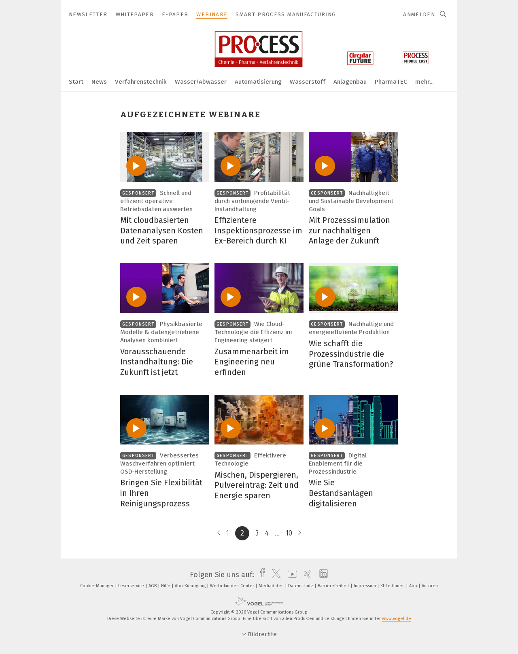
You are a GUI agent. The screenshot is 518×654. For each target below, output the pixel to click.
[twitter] (274, 574)
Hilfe (166, 585)
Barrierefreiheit (334, 585)
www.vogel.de (396, 618)
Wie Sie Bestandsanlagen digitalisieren (341, 493)
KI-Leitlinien (393, 585)
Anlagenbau (350, 81)
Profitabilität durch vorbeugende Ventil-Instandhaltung (252, 201)
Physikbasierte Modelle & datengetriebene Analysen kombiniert (161, 332)
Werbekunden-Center (232, 585)
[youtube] (290, 574)
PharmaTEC (391, 81)
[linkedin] (321, 574)
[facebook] (260, 574)
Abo (413, 585)
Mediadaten (272, 585)
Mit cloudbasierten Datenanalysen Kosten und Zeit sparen (161, 230)
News (99, 81)
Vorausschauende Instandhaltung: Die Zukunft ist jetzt (156, 362)
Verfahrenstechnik (141, 81)
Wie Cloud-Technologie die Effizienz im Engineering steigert (253, 332)
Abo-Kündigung (191, 585)
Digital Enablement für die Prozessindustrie (338, 463)
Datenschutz (301, 585)
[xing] (305, 574)
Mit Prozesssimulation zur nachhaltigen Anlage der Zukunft (349, 230)
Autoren (430, 585)
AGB (153, 585)
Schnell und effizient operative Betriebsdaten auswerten (156, 201)
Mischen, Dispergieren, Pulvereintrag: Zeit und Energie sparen (256, 485)
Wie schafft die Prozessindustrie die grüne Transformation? (351, 354)
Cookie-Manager (97, 585)
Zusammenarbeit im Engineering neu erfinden (251, 362)
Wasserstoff (307, 81)
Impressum (365, 585)
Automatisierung (258, 81)
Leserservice (131, 585)
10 (289, 533)
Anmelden (419, 14)
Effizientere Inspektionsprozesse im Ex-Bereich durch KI (258, 230)
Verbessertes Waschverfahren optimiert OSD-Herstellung (159, 463)
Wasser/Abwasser (201, 81)
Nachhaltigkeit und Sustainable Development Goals (351, 201)
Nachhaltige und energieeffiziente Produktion (351, 328)
